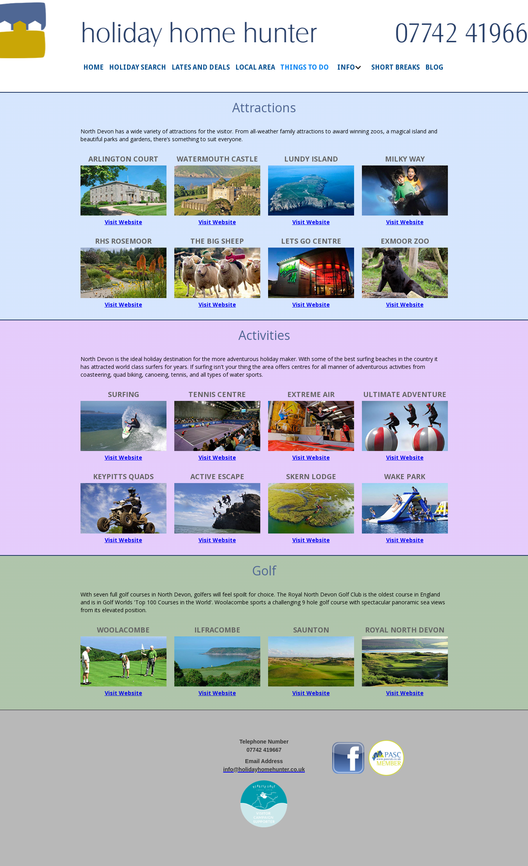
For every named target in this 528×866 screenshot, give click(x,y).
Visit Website (123, 222)
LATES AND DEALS (201, 67)
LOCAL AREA (255, 67)
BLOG (434, 67)
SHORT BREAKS (395, 67)
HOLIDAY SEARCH (137, 67)
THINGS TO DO (304, 67)
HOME (93, 67)
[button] (350, 71)
